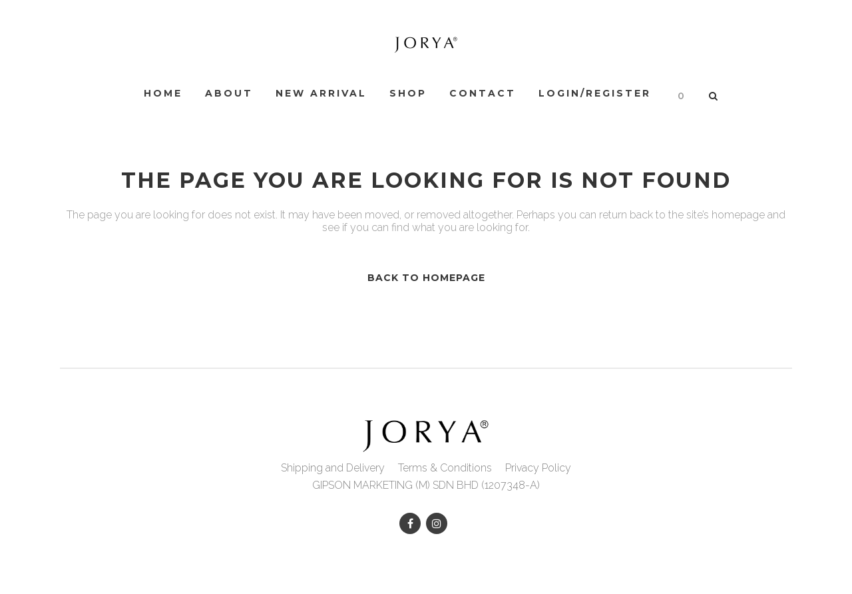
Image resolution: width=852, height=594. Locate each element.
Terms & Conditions (445, 467)
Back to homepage (426, 278)
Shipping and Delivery (333, 467)
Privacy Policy (538, 467)
